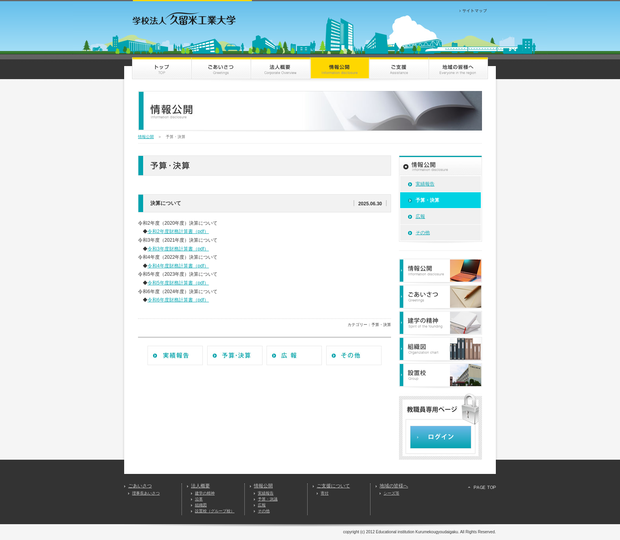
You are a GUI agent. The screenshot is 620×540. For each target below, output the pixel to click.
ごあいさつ (140, 486)
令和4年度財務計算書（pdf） (178, 266)
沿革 (199, 499)
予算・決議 (268, 499)
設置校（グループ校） (214, 511)
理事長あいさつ (146, 493)
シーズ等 (391, 493)
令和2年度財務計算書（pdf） (178, 231)
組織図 (201, 505)
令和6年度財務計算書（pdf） (178, 300)
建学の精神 (205, 493)
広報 (420, 216)
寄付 (325, 493)
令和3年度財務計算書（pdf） (178, 249)
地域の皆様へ (394, 486)
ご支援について (333, 486)
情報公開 (146, 137)
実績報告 (425, 184)
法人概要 (200, 486)
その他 (423, 232)
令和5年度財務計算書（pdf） (178, 283)
